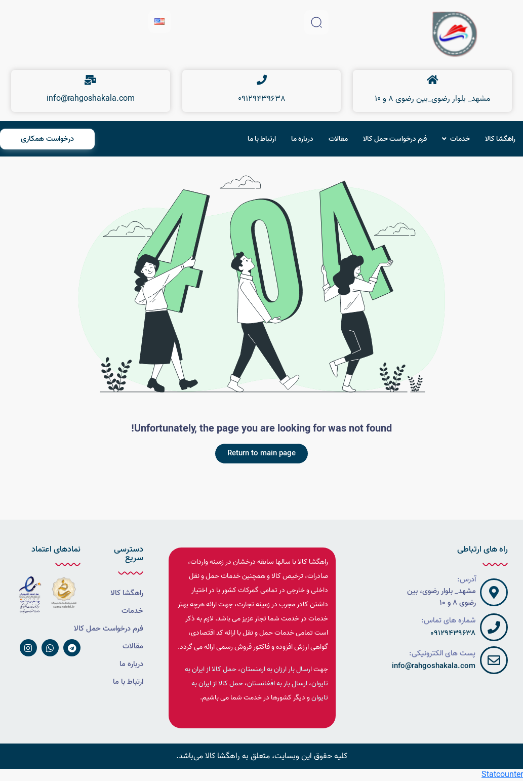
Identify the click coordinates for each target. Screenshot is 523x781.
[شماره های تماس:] (494, 627)
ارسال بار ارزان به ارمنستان (276, 669)
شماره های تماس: (448, 620)
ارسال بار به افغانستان (277, 683)
